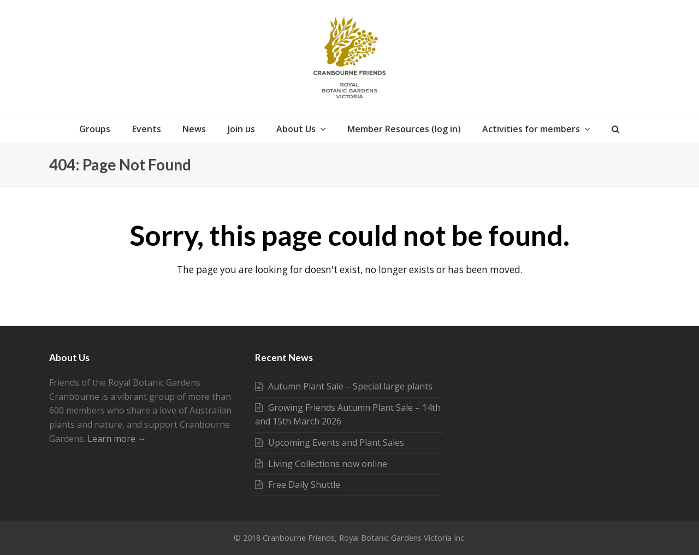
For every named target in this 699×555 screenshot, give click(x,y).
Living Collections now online (321, 464)
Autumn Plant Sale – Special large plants (344, 386)
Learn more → (116, 439)
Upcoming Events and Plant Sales (329, 442)
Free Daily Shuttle (297, 485)
